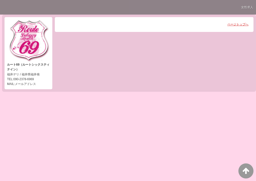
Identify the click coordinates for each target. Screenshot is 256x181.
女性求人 (247, 7)
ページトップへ (237, 24)
